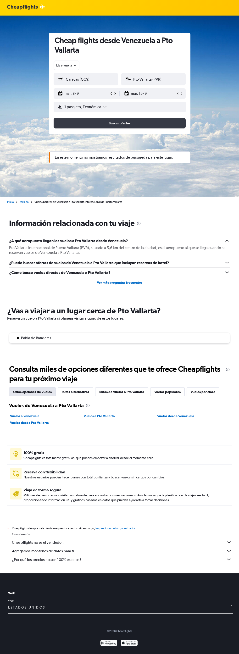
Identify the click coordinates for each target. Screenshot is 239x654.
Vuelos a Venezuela (24, 416)
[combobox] (67, 65)
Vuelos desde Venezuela (175, 416)
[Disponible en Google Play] (108, 643)
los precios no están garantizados (115, 528)
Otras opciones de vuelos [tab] (32, 392)
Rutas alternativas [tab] (75, 392)
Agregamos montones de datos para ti (122, 551)
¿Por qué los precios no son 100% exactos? (122, 559)
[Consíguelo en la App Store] (129, 643)
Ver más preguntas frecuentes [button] (119, 282)
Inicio (10, 202)
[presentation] (139, 223)
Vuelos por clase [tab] (203, 392)
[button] (84, 94)
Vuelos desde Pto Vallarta (29, 423)
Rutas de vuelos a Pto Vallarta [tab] (121, 392)
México (24, 202)
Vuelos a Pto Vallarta (99, 416)
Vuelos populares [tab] (167, 392)
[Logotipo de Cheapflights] (22, 7)
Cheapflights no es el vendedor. (122, 542)
